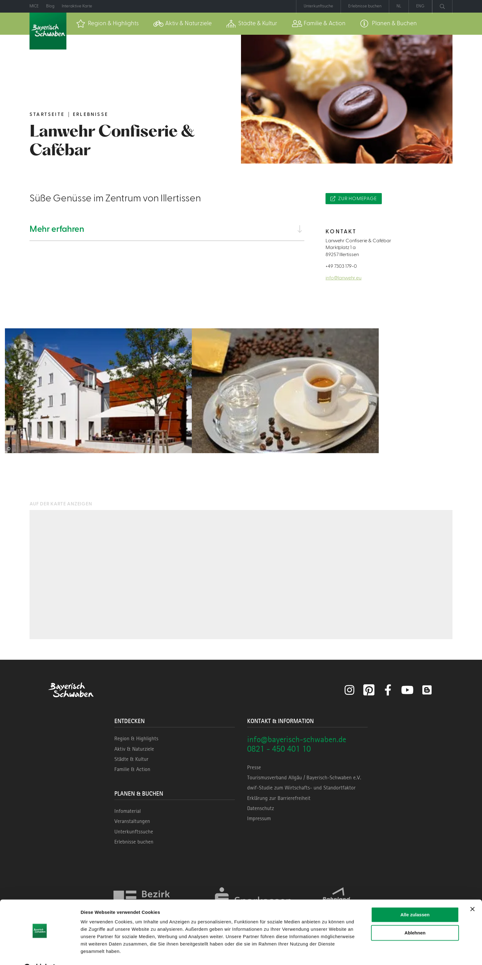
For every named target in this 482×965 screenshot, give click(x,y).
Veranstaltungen (132, 821)
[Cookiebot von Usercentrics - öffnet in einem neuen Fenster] (40, 953)
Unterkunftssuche (133, 832)
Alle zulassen (414, 899)
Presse (254, 767)
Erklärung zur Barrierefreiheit (278, 798)
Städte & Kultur (131, 759)
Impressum (259, 818)
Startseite (47, 114)
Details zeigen (96, 952)
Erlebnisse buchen (133, 842)
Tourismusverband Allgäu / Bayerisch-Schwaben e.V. (304, 777)
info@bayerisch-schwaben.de (296, 739)
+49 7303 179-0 (341, 266)
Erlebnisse (90, 114)
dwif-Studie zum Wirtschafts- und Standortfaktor (301, 788)
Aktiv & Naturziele (134, 749)
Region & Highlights (136, 738)
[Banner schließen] (472, 894)
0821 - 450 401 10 (279, 748)
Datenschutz (260, 808)
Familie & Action (132, 769)
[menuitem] (107, 24)
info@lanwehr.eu (344, 277)
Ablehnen (415, 917)
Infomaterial (127, 811)
